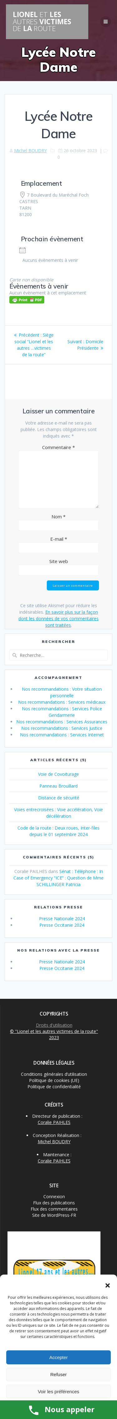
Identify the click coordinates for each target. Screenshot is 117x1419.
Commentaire (58, 447)
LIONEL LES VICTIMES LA (42, 21)
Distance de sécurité (58, 798)
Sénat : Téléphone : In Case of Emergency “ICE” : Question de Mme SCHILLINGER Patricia (58, 877)
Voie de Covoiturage (58, 774)
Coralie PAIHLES (54, 1122)
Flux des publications (54, 1203)
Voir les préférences (58, 1391)
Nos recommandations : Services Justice (61, 728)
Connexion (54, 1196)
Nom (58, 516)
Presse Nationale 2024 (62, 918)
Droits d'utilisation (54, 1025)
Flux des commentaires (54, 1209)
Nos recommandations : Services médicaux (61, 702)
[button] (108, 1285)
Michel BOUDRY (30, 150)
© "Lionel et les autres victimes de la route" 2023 (54, 1034)
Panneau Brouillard (58, 786)
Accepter (58, 1357)
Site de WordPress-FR (54, 1215)
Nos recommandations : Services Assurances (61, 722)
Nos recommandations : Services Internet (62, 735)
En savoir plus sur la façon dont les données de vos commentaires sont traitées (58, 618)
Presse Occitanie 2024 (61, 925)
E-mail (58, 539)
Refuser (58, 1374)
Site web (58, 561)
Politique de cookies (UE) (54, 1080)
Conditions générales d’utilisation (54, 1074)
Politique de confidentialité (54, 1086)
